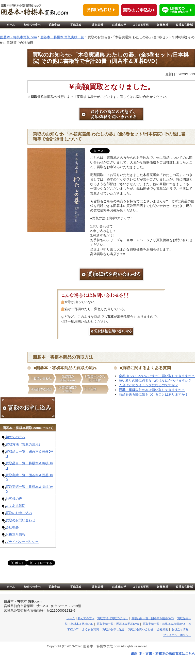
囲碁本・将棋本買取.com (18, 37)
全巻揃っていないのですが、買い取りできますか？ (157, 376)
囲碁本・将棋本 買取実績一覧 (62, 37)
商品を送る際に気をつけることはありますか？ (153, 394)
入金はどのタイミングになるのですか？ (148, 385)
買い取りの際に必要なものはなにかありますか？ (155, 380)
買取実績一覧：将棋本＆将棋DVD (164, 623)
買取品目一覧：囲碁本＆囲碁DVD (153, 618)
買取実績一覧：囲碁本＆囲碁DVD (118, 623)
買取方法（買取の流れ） (24, 444)
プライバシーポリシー (22, 542)
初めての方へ (15, 437)
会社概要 (12, 527)
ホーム (71, 618)
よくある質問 (15, 506)
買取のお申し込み (19, 513)
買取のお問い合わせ (20, 520)
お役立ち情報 (15, 534)
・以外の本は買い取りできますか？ (152, 390)
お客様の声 (14, 499)
